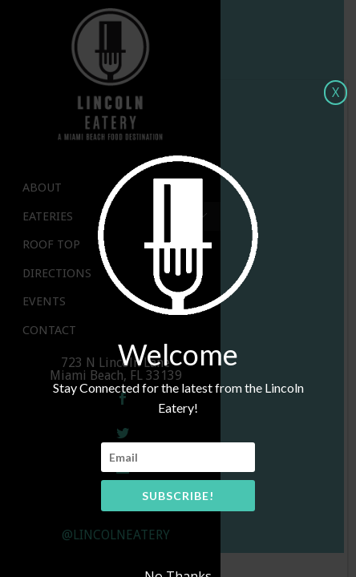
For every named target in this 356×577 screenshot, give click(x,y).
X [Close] (335, 92)
